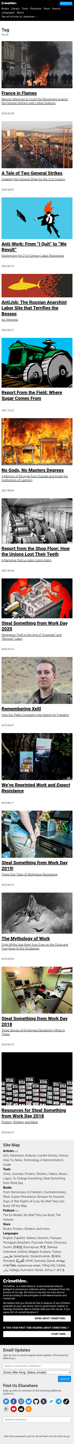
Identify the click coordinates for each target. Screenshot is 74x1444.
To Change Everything (27, 1178)
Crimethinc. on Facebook (14, 1401)
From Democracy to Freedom (22, 1192)
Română (8, 1261)
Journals (17, 1174)
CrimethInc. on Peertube (6, 1409)
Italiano (31, 1238)
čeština (22, 1251)
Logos (7, 1178)
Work (6, 1197)
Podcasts (36, 8)
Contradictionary (55, 1192)
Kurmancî (27, 1270)
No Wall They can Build (39, 1215)
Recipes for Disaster (50, 1197)
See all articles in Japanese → (20, 16)
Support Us (66, 3)
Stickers (41, 1174)
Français (55, 1238)
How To (8, 1160)
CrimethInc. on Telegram (59, 1401)
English (8, 1238)
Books (5, 8)
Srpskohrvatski (40, 1256)
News (18, 1160)
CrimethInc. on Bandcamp (51, 1401)
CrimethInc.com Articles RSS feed (29, 1409)
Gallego (14, 1270)
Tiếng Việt (48, 1265)
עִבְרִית (61, 1261)
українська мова (28, 1265)
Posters (30, 1174)
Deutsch (42, 1238)
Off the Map (19, 1206)
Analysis (30, 1155)
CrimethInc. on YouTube (14, 1409)
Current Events (47, 1155)
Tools (25, 8)
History (63, 1155)
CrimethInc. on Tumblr (44, 1401)
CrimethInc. (9, 3)
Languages (8, 12)
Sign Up (64, 1379)
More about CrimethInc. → (52, 1318)
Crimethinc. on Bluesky (29, 1401)
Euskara (45, 1251)
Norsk (39, 1270)
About (20, 12)
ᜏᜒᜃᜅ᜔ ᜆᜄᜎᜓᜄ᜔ (54, 1270)
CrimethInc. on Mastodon (6, 1401)
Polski (48, 1242)
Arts (6, 1155)
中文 (43, 1247)
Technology (31, 1160)
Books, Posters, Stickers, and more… (27, 1229)
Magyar (33, 1251)
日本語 (17, 1247)
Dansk (51, 1261)
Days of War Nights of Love (21, 1201)
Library (15, 8)
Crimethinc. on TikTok (66, 1401)
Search (56, 8)
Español (19, 1238)
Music (63, 1174)
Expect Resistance (23, 1197)
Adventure (17, 1155)
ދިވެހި (5, 1270)
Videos (53, 1174)
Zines (6, 1174)
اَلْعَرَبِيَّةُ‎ (20, 1261)
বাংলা (29, 1261)
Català (61, 1265)
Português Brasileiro (16, 1242)
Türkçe (56, 1251)
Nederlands (21, 1256)
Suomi (7, 1247)
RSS (16, 1151)
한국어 (56, 1256)
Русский (37, 1242)
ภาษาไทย (9, 1265)
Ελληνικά (60, 1242)
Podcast (8, 1210)
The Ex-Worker (12, 1215)
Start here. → (60, 1334)
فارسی (7, 1256)
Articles (8, 1151)
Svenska (39, 1261)
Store (47, 8)
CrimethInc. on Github (36, 1401)
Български (31, 1247)
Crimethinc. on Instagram (21, 1401)
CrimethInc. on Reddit (21, 1409)
